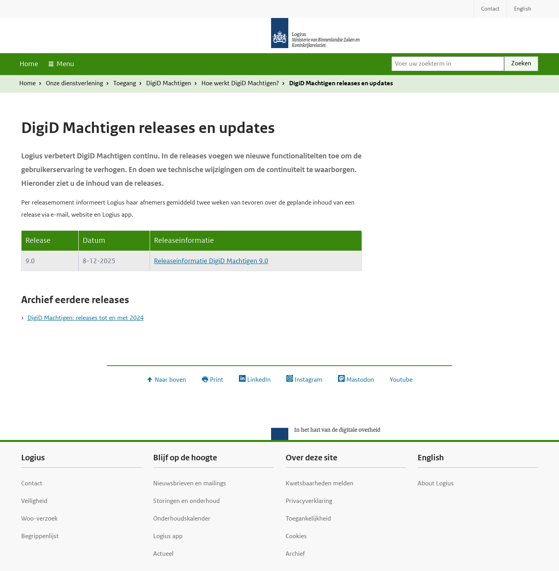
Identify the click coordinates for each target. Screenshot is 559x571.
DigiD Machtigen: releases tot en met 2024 (85, 318)
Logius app (168, 536)
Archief (295, 553)
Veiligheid (34, 501)
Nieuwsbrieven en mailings (189, 483)
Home (29, 63)
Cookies (296, 536)
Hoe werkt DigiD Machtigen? (240, 83)
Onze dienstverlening (74, 83)
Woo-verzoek (39, 518)
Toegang (124, 83)
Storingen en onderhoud (186, 501)
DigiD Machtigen (168, 83)
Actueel (163, 553)
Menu (65, 63)
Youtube (401, 379)
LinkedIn (259, 379)
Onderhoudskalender (181, 518)
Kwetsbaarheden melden (319, 483)
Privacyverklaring (309, 501)
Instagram (308, 379)
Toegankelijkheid (308, 518)
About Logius (436, 483)
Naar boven (170, 379)
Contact (31, 483)
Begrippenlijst (40, 536)
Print (216, 379)
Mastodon (360, 379)
